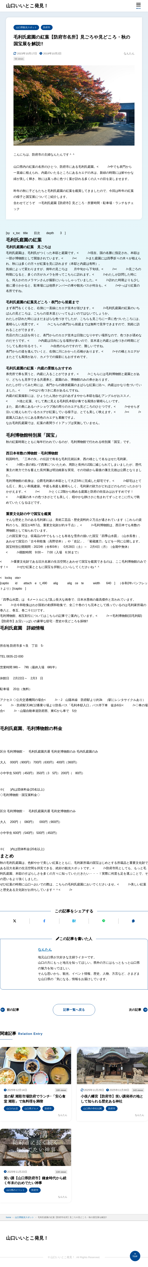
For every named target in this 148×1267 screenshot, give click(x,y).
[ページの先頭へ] (135, 1256)
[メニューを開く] (138, 6)
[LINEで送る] (103, 921)
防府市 (46, 27)
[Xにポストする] (14, 921)
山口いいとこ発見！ (26, 5)
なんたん (45, 949)
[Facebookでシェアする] (44, 921)
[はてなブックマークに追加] (74, 921)
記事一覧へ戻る (74, 1009)
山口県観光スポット (26, 27)
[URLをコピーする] (133, 921)
